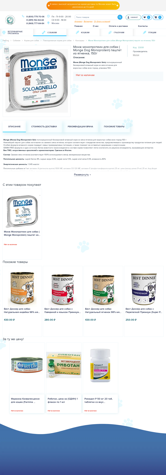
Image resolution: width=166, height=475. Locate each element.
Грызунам (116, 32)
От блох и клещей (102, 21)
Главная (78, 26)
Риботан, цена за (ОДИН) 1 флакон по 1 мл (63, 400)
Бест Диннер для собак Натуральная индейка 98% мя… (22, 310)
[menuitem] (16, 32)
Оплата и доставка (118, 26)
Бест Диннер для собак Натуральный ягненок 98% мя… (103, 310)
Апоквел (78, 21)
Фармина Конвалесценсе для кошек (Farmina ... (25, 400)
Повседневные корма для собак (57, 40)
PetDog (6, 40)
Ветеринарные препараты (12, 32)
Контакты (143, 26)
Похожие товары (114, 126)
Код (135, 47)
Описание (14, 126)
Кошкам (82, 32)
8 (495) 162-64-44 (35, 20)
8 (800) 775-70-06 (35, 16)
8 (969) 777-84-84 (35, 23)
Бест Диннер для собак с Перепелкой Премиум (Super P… (144, 310)
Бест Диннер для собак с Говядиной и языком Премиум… (62, 310)
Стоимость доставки (44, 126)
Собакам (49, 32)
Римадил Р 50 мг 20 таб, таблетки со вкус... (98, 400)
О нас (96, 26)
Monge (136, 54)
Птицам (149, 32)
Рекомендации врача (80, 126)
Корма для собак (31, 40)
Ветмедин (88, 21)
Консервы (79, 40)
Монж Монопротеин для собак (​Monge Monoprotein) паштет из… (22, 233)
